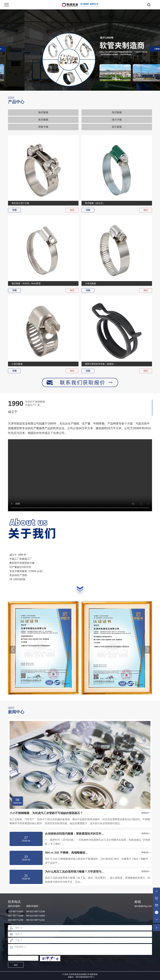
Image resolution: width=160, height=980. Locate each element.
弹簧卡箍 (43, 127)
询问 (72, 210)
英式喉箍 (43, 119)
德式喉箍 (43, 112)
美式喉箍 (117, 112)
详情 (14, 210)
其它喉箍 (117, 127)
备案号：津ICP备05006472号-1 (81, 977)
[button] (13, 650)
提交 (16, 965)
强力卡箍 (117, 119)
